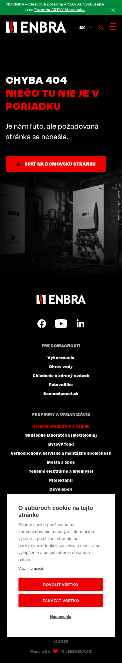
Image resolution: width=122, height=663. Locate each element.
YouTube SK (61, 323)
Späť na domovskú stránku (60, 164)
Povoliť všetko (60, 585)
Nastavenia (60, 616)
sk (82, 27)
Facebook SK (41, 323)
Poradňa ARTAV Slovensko (59, 9)
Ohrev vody (61, 366)
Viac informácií (30, 568)
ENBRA (61, 299)
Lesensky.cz (78, 651)
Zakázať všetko (61, 601)
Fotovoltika (61, 384)
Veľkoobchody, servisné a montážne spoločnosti (61, 453)
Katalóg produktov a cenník (61, 426)
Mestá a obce (61, 462)
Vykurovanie (61, 357)
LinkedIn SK (80, 323)
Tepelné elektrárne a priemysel (61, 471)
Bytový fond (61, 444)
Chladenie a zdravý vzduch (61, 375)
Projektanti (61, 480)
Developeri (61, 489)
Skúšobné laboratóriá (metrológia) (61, 435)
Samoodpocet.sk (61, 393)
